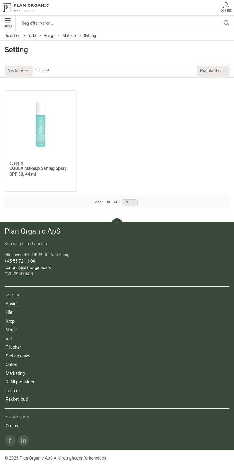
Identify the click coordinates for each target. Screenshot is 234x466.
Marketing (15, 373)
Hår (9, 312)
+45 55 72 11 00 (20, 261)
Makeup (69, 36)
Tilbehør (13, 347)
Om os (12, 425)
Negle (11, 329)
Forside (29, 36)
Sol (9, 338)
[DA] (26, 7)
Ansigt (49, 36)
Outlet (11, 364)
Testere (13, 390)
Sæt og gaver (18, 355)
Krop (10, 321)
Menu (7, 23)
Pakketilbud (17, 399)
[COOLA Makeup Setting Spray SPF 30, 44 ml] (40, 126)
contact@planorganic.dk (28, 267)
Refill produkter (20, 381)
